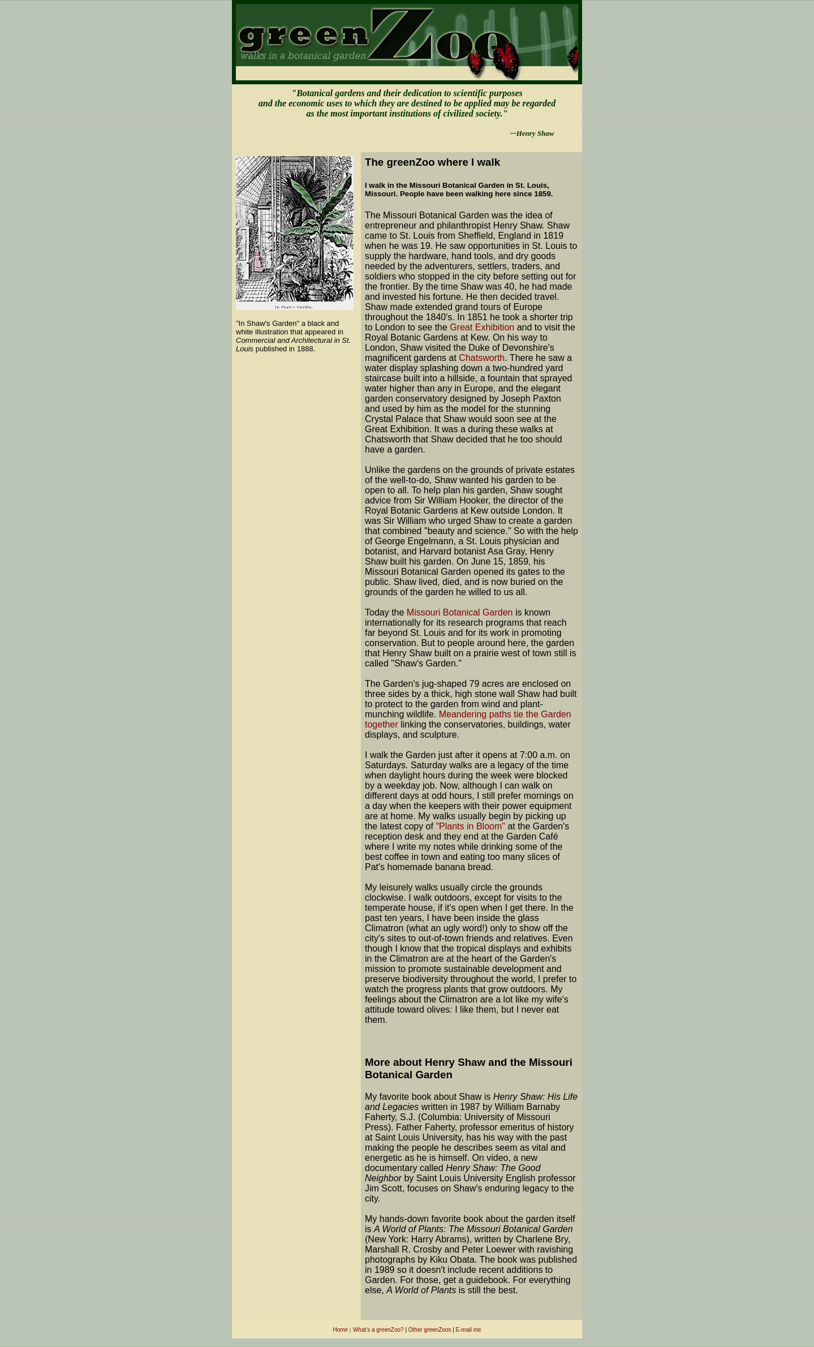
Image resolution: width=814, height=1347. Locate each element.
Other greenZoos (429, 1330)
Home (340, 1330)
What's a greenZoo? (378, 1330)
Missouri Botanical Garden (460, 612)
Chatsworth (482, 358)
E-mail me (468, 1330)
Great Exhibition (480, 327)
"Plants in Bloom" (470, 826)
